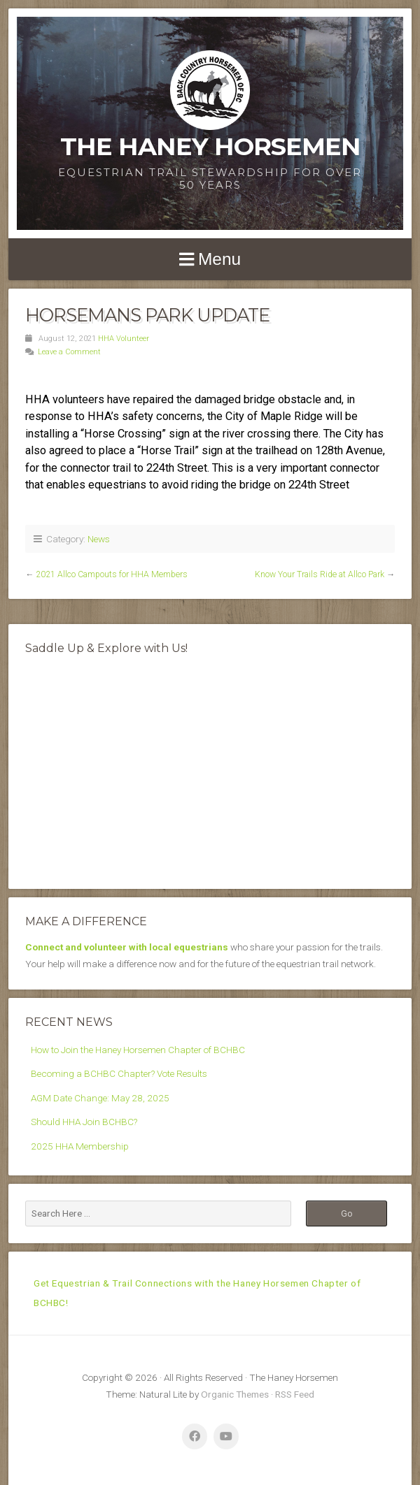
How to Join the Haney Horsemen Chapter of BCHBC (138, 1049)
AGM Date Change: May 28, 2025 (100, 1097)
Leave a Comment (69, 351)
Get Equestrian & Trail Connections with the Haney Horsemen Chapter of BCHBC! (197, 1292)
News (99, 538)
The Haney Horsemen (210, 146)
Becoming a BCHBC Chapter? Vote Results (119, 1073)
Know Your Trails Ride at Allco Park (319, 574)
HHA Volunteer (123, 338)
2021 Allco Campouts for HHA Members (112, 574)
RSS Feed (294, 1394)
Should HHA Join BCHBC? (84, 1121)
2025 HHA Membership (80, 1146)
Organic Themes (235, 1394)
